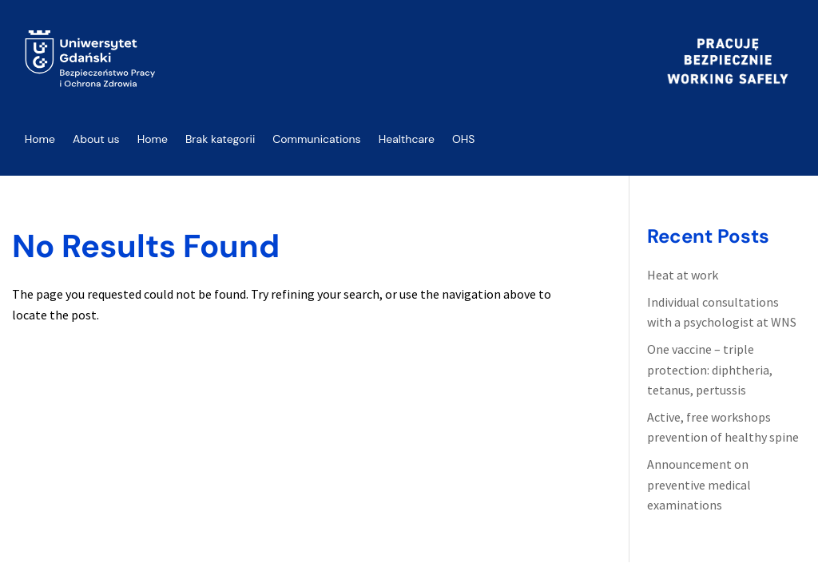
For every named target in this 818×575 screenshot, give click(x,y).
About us (96, 139)
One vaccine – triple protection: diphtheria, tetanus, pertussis (709, 369)
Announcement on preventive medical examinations (699, 484)
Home (40, 139)
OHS (463, 139)
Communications (316, 139)
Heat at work (682, 275)
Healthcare (407, 139)
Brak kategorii (220, 139)
